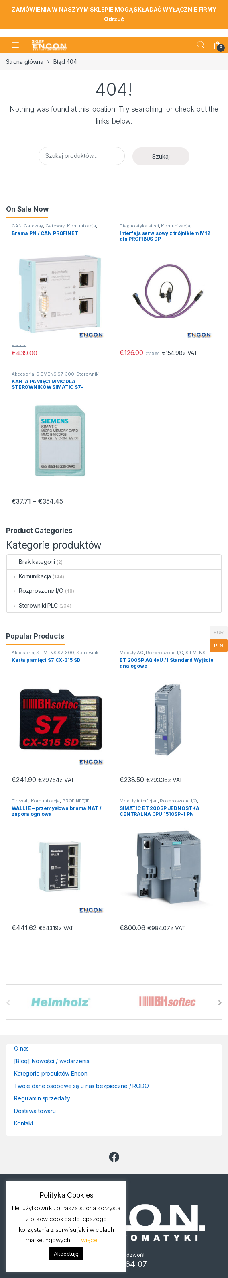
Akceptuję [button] (66, 1253)
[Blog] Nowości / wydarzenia (52, 1061)
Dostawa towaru (35, 1110)
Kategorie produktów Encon (51, 1073)
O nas (21, 1048)
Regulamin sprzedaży (42, 1098)
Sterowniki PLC (32, 605)
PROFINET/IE (76, 801)
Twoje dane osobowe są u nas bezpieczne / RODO (81, 1085)
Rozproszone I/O (35, 590)
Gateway (33, 226)
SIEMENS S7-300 (55, 374)
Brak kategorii (31, 561)
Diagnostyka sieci (139, 226)
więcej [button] (90, 1240)
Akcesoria (23, 374)
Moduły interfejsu (139, 801)
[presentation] (220, 1003)
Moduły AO (132, 652)
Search (200, 45)
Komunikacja (81, 226)
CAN (17, 226)
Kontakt (23, 1123)
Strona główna (24, 61)
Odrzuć (114, 19)
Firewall (20, 801)
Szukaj (161, 156)
